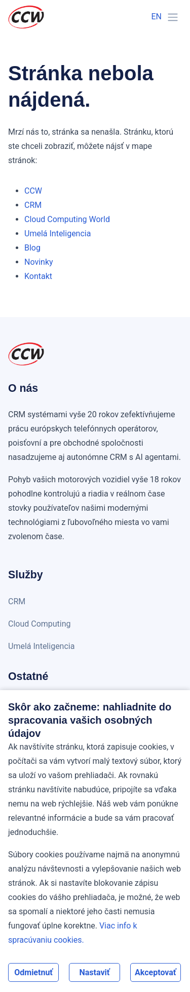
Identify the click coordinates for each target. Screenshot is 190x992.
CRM (33, 205)
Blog (32, 248)
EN (156, 16)
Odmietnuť (33, 972)
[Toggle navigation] (173, 17)
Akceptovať (155, 972)
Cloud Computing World (67, 219)
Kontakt (38, 276)
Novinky (38, 262)
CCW (33, 191)
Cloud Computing (39, 624)
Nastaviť (94, 972)
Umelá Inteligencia (57, 233)
